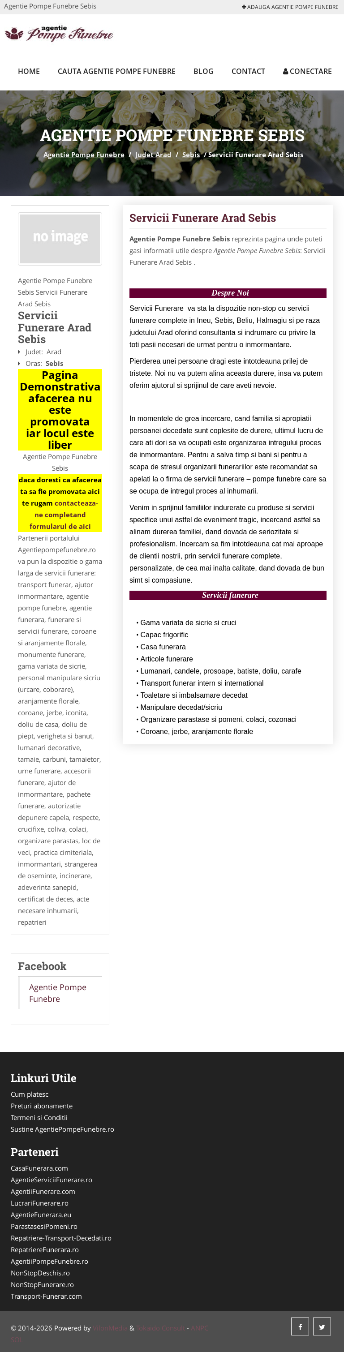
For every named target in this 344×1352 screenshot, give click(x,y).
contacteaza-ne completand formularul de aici (64, 514)
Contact (248, 71)
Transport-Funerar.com (46, 1296)
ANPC (199, 1327)
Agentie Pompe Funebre (84, 154)
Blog (204, 71)
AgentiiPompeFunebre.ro (49, 1261)
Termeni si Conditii (39, 1117)
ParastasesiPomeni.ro (44, 1226)
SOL (17, 1339)
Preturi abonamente (42, 1105)
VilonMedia (110, 1327)
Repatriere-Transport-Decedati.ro (61, 1237)
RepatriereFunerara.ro (45, 1249)
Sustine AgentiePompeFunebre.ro (62, 1129)
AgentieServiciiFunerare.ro (51, 1179)
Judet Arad (153, 154)
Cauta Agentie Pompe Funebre (117, 71)
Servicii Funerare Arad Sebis (202, 217)
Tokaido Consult (160, 1327)
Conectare (307, 71)
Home (29, 71)
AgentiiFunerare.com (43, 1191)
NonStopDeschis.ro (40, 1272)
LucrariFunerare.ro (40, 1202)
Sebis (191, 154)
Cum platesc (29, 1094)
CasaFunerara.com (39, 1167)
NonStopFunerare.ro (42, 1284)
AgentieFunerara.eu (41, 1214)
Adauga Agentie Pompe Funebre (290, 7)
